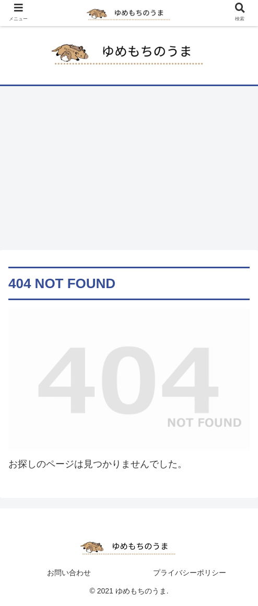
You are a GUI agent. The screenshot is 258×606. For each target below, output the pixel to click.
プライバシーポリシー (189, 572)
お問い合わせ (69, 572)
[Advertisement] (129, 172)
